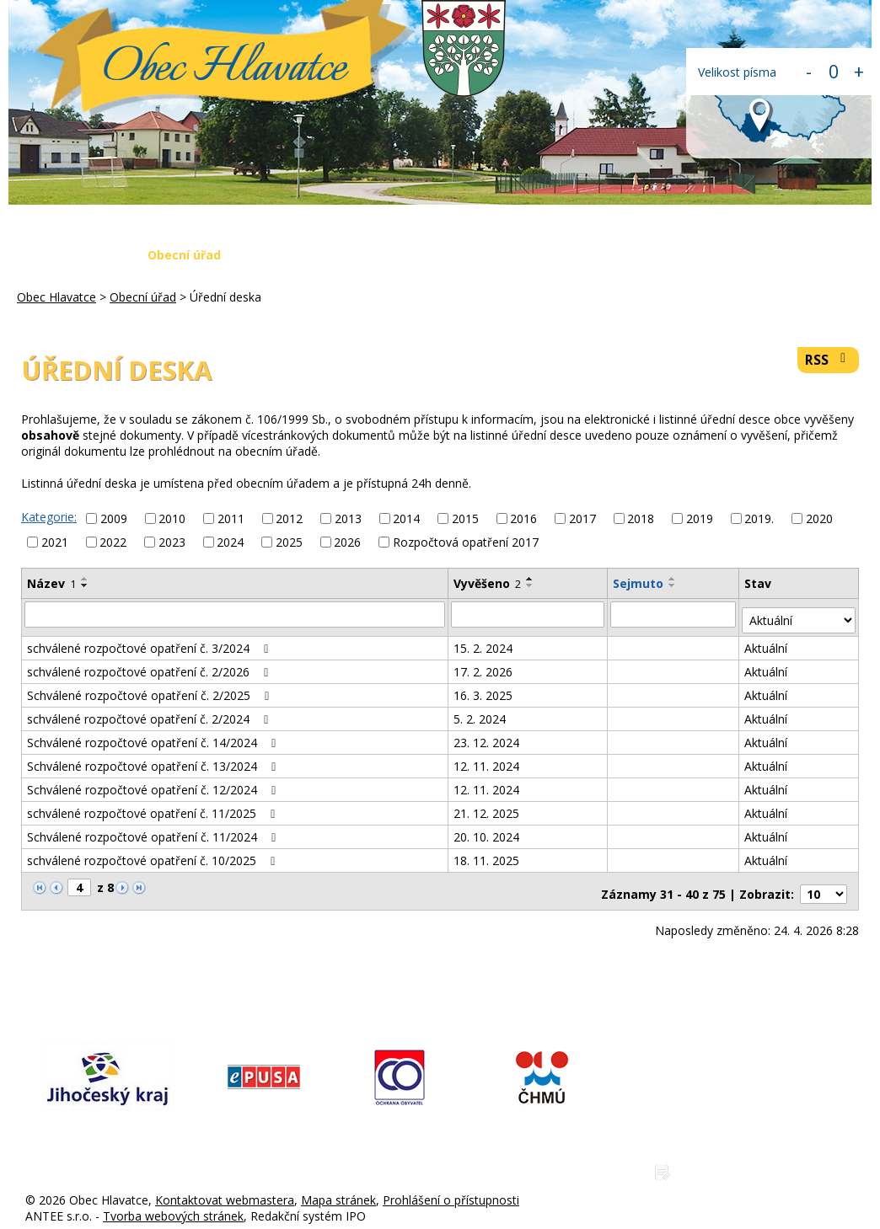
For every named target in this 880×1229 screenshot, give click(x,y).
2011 (230, 518)
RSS (828, 360)
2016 (523, 518)
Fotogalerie (546, 255)
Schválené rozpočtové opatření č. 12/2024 (154, 783)
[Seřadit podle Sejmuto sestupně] (673, 585)
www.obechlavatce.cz (738, 1131)
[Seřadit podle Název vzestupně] (85, 578)
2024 (230, 542)
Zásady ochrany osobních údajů (766, 1159)
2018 (640, 518)
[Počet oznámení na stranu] (823, 881)
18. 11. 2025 (487, 854)
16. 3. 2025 (483, 689)
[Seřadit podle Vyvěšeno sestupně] (531, 585)
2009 (113, 518)
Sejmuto (639, 583)
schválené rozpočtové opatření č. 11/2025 (154, 807)
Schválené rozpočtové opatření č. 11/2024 (154, 830)
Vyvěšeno (488, 583)
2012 (289, 518)
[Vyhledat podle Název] (235, 614)
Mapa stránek (338, 1186)
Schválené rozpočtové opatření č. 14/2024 (154, 736)
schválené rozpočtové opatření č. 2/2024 (150, 712)
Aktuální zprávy (302, 255)
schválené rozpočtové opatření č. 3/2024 (150, 641)
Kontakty (754, 255)
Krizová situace (430, 255)
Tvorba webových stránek (173, 1202)
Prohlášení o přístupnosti (451, 1186)
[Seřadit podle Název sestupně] (85, 585)
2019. (759, 518)
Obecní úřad (184, 255)
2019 (699, 518)
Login (833, 255)
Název (51, 583)
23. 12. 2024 (487, 736)
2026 (347, 542)
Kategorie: (49, 517)
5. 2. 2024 (480, 712)
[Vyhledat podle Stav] (799, 614)
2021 (54, 542)
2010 (171, 518)
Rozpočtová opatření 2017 (466, 542)
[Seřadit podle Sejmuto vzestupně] (673, 578)
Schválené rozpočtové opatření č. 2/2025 (151, 689)
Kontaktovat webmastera (224, 1186)
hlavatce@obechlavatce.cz (751, 1103)
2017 (582, 518)
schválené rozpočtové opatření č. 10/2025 (154, 854)
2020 (819, 518)
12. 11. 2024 (487, 759)
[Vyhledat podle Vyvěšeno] (528, 614)
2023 (171, 542)
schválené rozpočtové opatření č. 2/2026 (150, 665)
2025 (289, 542)
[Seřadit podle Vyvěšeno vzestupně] (531, 578)
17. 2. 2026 (483, 665)
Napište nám (653, 255)
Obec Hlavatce (225, 69)
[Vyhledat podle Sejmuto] (674, 614)
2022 (112, 542)
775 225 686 (713, 1075)
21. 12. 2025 (487, 807)
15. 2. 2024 (483, 641)
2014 (406, 518)
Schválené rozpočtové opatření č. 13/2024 (154, 759)
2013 (348, 518)
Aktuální (767, 641)
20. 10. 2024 (487, 830)
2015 (465, 518)
